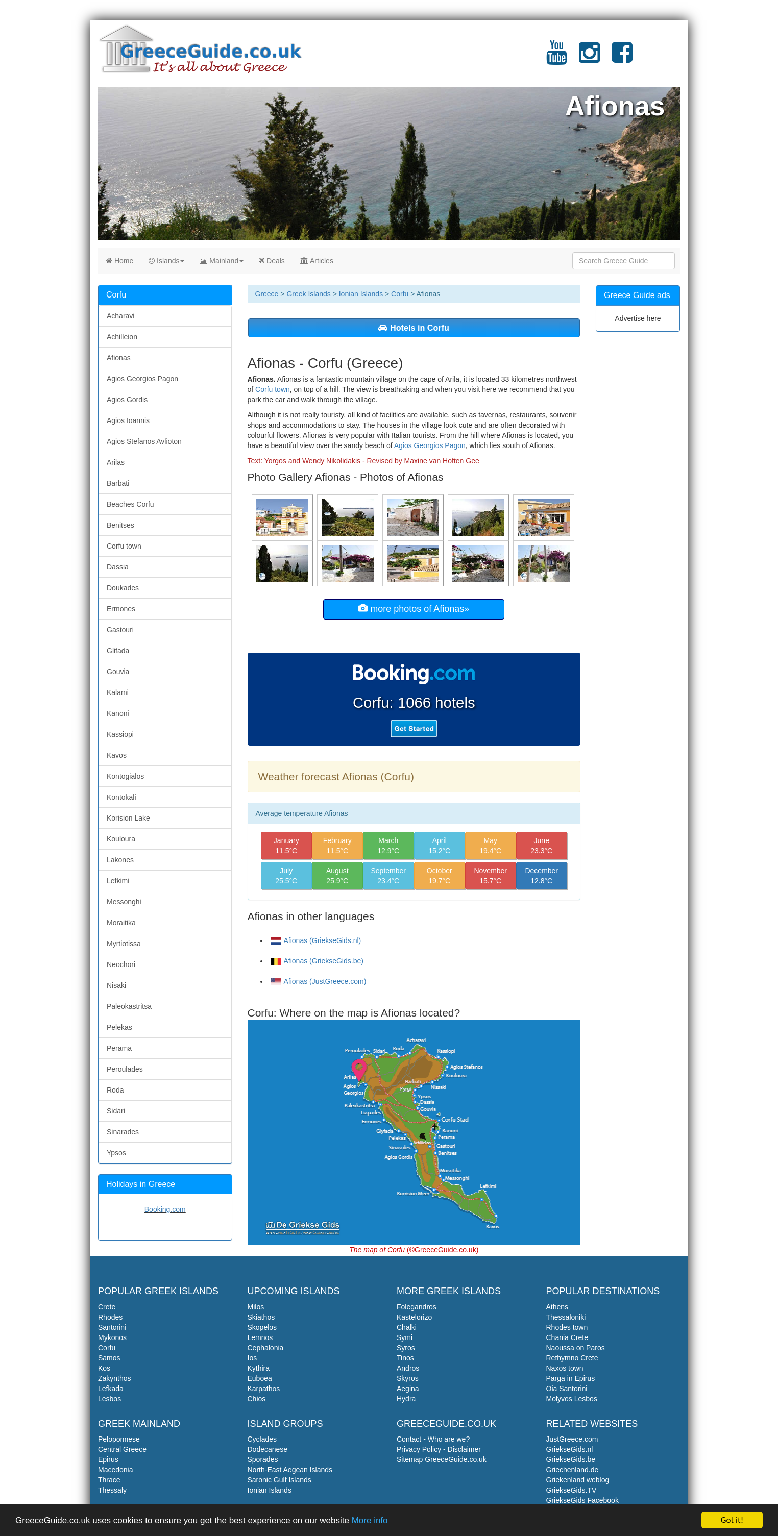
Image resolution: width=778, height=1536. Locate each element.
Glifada (118, 651)
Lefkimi (118, 881)
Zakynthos (114, 1378)
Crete (106, 1307)
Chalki (407, 1327)
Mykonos (112, 1337)
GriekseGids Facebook (582, 1500)
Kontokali (121, 797)
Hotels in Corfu (413, 327)
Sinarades (123, 1132)
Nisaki (116, 985)
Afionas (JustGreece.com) (319, 981)
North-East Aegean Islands (290, 1470)
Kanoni (118, 713)
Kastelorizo (414, 1317)
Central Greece (122, 1449)
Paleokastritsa (129, 1006)
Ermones (121, 609)
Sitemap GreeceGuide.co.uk (442, 1459)
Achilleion (122, 337)
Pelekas (119, 1027)
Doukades (123, 588)
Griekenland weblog (578, 1480)
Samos (109, 1358)
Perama (119, 1048)
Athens (557, 1307)
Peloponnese (119, 1439)
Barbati (118, 483)
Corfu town (272, 389)
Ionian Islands (361, 294)
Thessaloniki (566, 1317)
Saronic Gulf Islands (279, 1480)
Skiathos (261, 1317)
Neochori (121, 964)
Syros (406, 1348)
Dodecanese (268, 1449)
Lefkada (111, 1388)
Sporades (263, 1459)
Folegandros (416, 1307)
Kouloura (121, 839)
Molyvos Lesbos (571, 1399)
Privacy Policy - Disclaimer (439, 1449)
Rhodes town (567, 1327)
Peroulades (125, 1069)
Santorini (112, 1327)
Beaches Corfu (130, 504)
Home (119, 261)
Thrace (109, 1480)
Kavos (117, 755)
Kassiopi (120, 734)
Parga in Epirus (570, 1378)
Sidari (116, 1111)
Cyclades (262, 1439)
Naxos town (565, 1368)
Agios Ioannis (128, 420)
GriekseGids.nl (569, 1449)
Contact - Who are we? (433, 1439)
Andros (408, 1368)
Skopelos (262, 1327)
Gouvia (118, 671)
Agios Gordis (127, 399)
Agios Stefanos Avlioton (144, 441)
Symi (404, 1337)
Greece (267, 294)
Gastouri (120, 630)
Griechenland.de (572, 1470)
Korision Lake (128, 818)
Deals (272, 261)
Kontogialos (125, 776)
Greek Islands (308, 294)
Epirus (108, 1459)
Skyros (408, 1378)
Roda (115, 1090)
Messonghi (124, 902)
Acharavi (120, 316)
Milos (256, 1307)
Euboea (260, 1378)
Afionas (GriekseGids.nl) (316, 940)
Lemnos (260, 1337)
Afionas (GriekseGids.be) (317, 961)
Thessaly (112, 1490)
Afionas (119, 358)
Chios (257, 1399)
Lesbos (109, 1399)
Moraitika (121, 923)
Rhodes (110, 1317)
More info (370, 1521)
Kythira (259, 1368)
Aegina (408, 1388)
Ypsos (116, 1153)
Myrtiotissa (124, 943)
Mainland (222, 261)
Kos (104, 1368)
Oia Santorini (567, 1388)
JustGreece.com (572, 1439)
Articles (316, 261)
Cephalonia (266, 1348)
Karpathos (264, 1388)
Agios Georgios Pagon (430, 445)
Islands (166, 261)
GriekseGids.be (570, 1459)
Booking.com (165, 1209)
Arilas (116, 462)
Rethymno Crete (572, 1358)
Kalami (118, 692)
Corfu (399, 294)
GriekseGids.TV (571, 1490)
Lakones (120, 860)
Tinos (405, 1358)
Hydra (406, 1399)
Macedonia (115, 1470)
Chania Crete (567, 1337)
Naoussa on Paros (575, 1348)
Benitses (120, 525)
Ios (252, 1358)
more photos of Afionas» (413, 608)
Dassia (118, 567)
